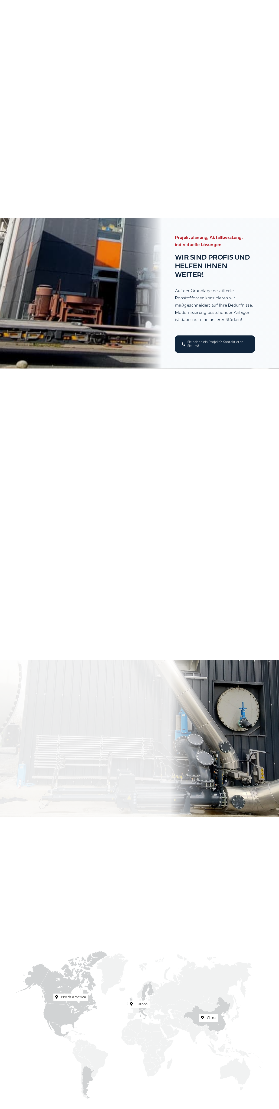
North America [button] (70, 997)
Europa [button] (139, 1004)
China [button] (208, 1018)
